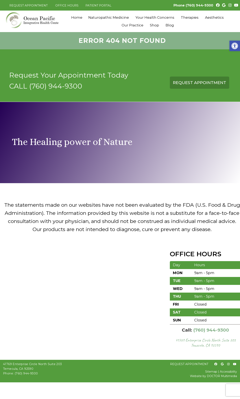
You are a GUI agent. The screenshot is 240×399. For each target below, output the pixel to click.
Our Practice (132, 25)
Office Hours (67, 5)
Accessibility (228, 371)
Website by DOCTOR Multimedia (213, 376)
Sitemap (211, 371)
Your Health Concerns (154, 17)
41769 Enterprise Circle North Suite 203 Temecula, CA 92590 (205, 342)
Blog (170, 25)
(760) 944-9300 (199, 5)
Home (76, 17)
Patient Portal (98, 5)
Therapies (190, 17)
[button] (234, 46)
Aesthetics (214, 17)
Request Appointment (28, 5)
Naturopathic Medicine (108, 17)
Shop (154, 25)
